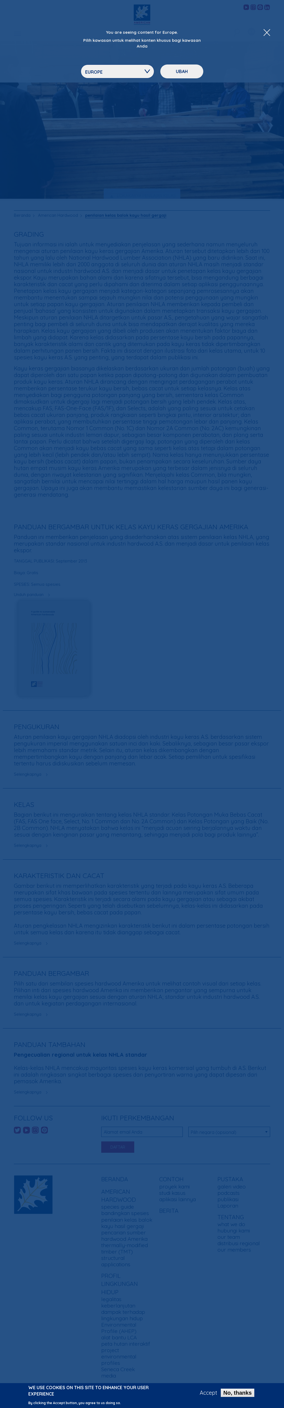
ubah (182, 71)
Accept (208, 1393)
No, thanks (237, 1393)
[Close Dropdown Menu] (266, 33)
